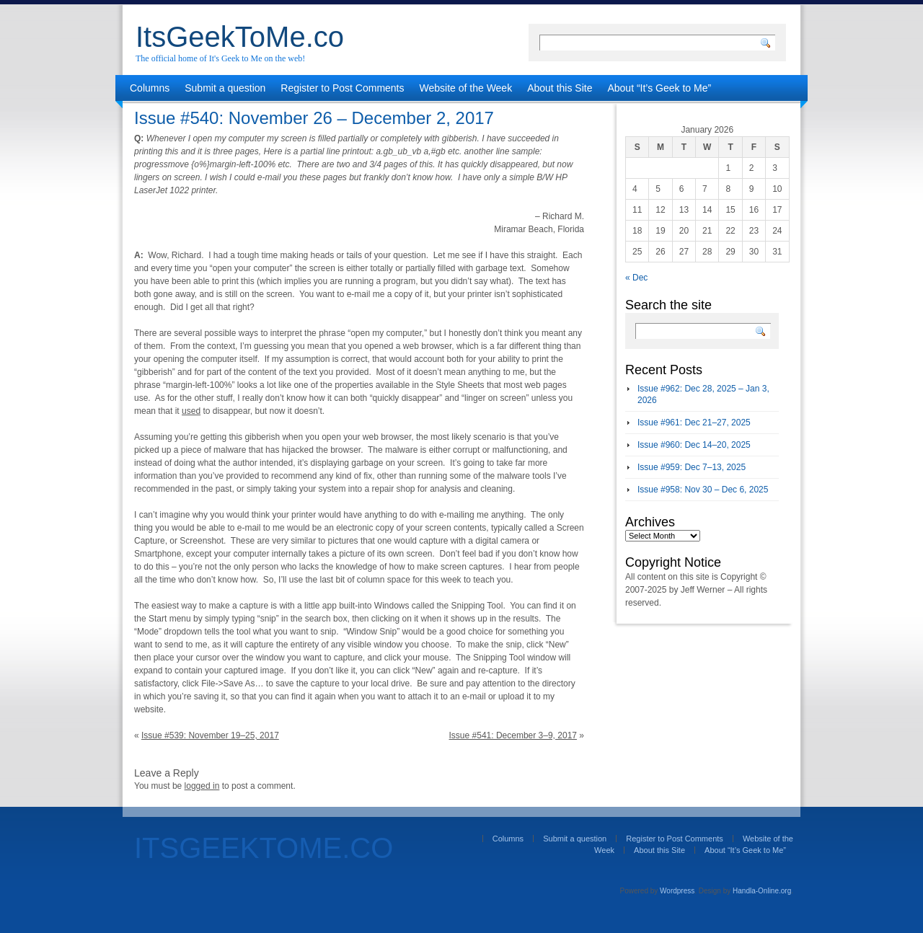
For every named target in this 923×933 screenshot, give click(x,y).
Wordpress (677, 891)
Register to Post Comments (342, 88)
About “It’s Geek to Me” (659, 88)
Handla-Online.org (762, 891)
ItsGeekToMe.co (240, 37)
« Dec (636, 278)
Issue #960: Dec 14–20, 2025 (694, 445)
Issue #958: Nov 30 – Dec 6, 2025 (702, 490)
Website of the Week (466, 88)
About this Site (559, 88)
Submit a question (225, 88)
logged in (202, 786)
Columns (149, 88)
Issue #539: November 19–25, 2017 (210, 735)
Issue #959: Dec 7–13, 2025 (691, 467)
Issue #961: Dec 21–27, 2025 (694, 422)
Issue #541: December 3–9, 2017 (513, 735)
